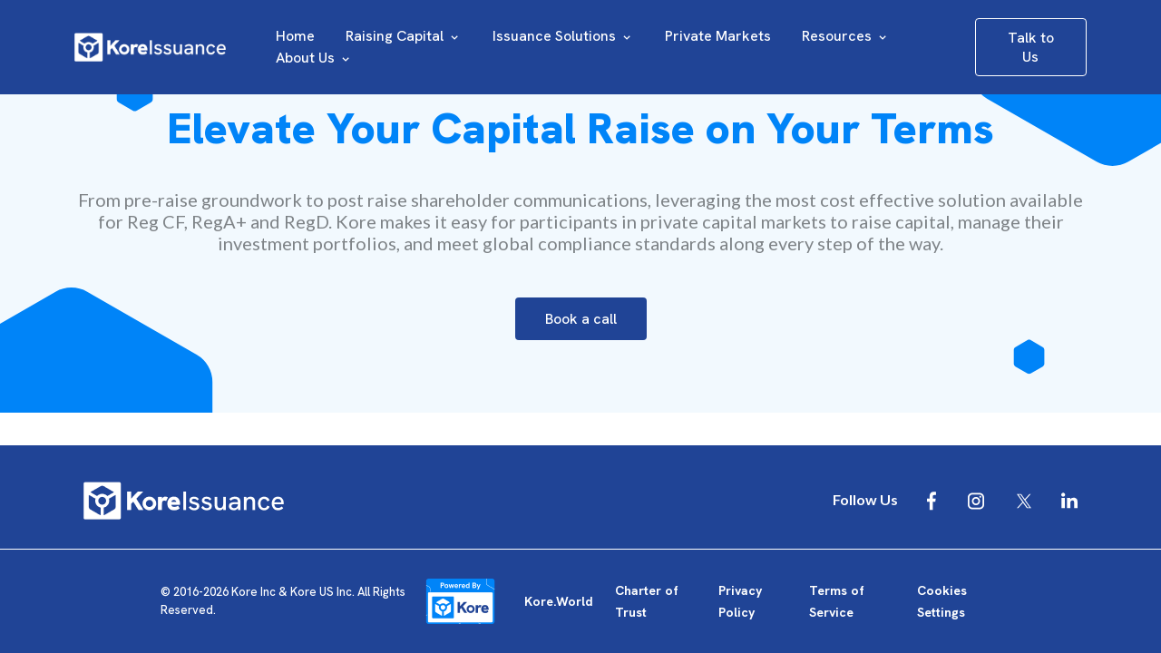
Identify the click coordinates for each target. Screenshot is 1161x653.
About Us (314, 57)
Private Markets (718, 35)
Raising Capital (404, 35)
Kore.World (558, 601)
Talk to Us (1031, 47)
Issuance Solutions (563, 35)
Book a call (581, 318)
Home (295, 35)
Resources (846, 35)
